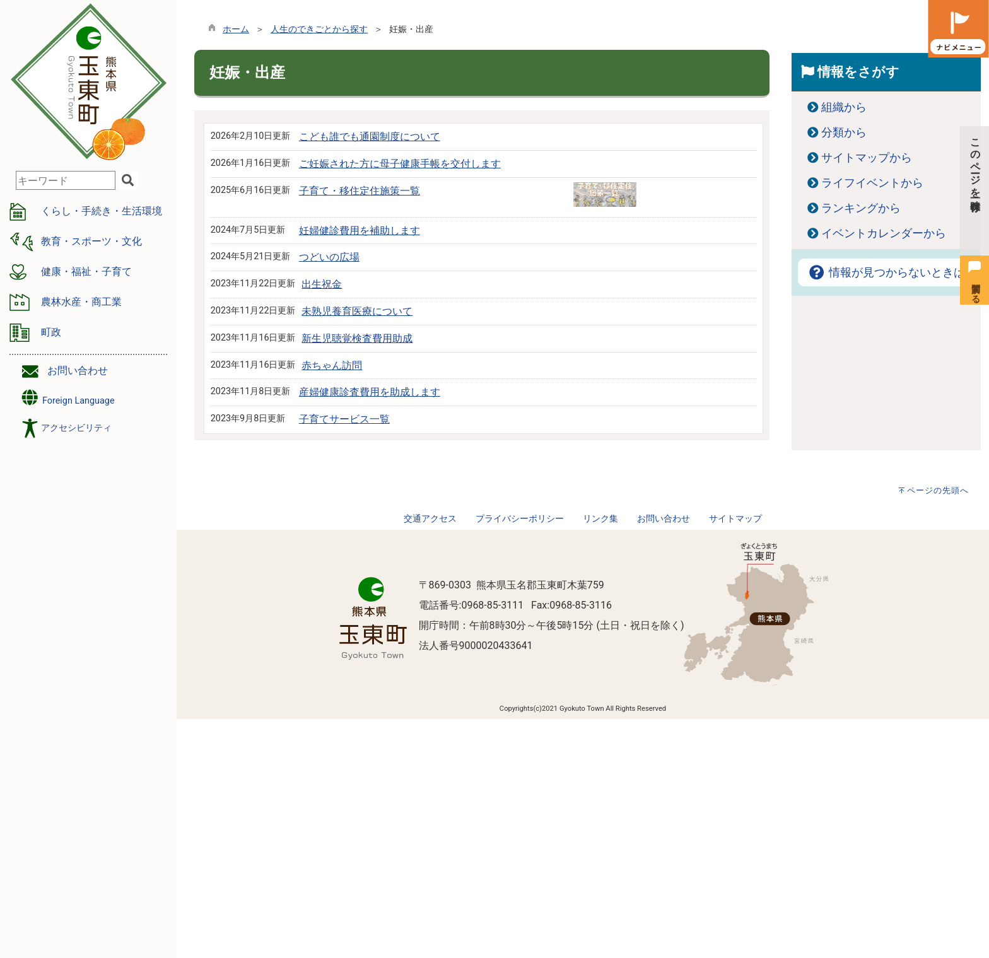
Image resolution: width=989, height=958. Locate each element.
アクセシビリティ (76, 428)
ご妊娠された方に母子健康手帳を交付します (400, 164)
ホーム (236, 29)
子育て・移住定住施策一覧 (359, 191)
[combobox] (65, 180)
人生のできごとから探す (319, 29)
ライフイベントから (872, 183)
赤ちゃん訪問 (331, 365)
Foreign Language (67, 397)
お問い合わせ (77, 371)
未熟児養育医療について (357, 311)
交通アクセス (430, 518)
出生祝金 (321, 284)
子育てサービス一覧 (344, 419)
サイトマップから (866, 157)
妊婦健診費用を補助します (359, 231)
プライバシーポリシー (520, 518)
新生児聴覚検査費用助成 (357, 338)
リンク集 (600, 518)
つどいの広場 (329, 257)
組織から (844, 107)
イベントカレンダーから (883, 233)
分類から (844, 132)
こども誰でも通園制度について (369, 137)
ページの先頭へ (938, 490)
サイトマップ (735, 518)
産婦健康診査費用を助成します (369, 392)
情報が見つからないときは (886, 272)
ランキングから (861, 208)
